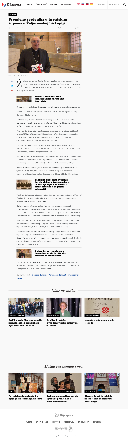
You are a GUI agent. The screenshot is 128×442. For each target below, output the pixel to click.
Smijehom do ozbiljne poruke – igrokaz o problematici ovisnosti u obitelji (63, 399)
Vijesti (30, 4)
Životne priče (42, 4)
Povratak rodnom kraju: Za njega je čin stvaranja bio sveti (25, 397)
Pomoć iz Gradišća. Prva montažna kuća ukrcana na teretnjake (49, 98)
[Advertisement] (99, 43)
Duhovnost (83, 422)
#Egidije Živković (39, 275)
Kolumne (54, 4)
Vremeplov (66, 4)
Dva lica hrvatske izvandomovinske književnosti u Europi (63, 323)
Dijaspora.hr (64, 28)
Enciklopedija (114, 4)
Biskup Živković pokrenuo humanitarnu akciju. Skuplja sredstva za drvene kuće (50, 253)
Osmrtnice (101, 4)
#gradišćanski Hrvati (57, 275)
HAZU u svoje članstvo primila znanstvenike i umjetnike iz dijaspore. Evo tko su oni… (25, 323)
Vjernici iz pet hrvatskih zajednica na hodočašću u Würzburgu (98, 399)
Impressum (97, 422)
